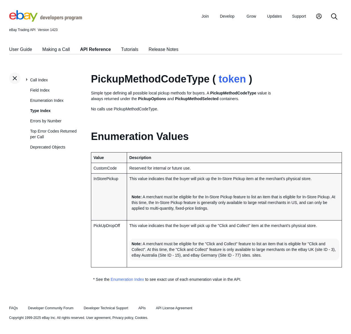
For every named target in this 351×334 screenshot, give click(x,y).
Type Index (40, 110)
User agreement (98, 318)
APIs (142, 308)
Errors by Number (45, 121)
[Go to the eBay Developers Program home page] (45, 20)
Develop (227, 16)
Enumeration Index (47, 100)
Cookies (141, 318)
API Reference (95, 49)
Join (205, 16)
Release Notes (163, 49)
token (232, 79)
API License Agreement (174, 308)
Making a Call (56, 49)
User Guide (20, 49)
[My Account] (318, 16)
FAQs (13, 308)
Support (299, 16)
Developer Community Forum (51, 308)
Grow (251, 16)
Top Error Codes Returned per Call (53, 134)
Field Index (39, 90)
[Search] (334, 16)
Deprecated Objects (47, 147)
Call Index (39, 80)
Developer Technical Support (106, 308)
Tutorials (129, 49)
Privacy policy (123, 318)
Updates (274, 16)
